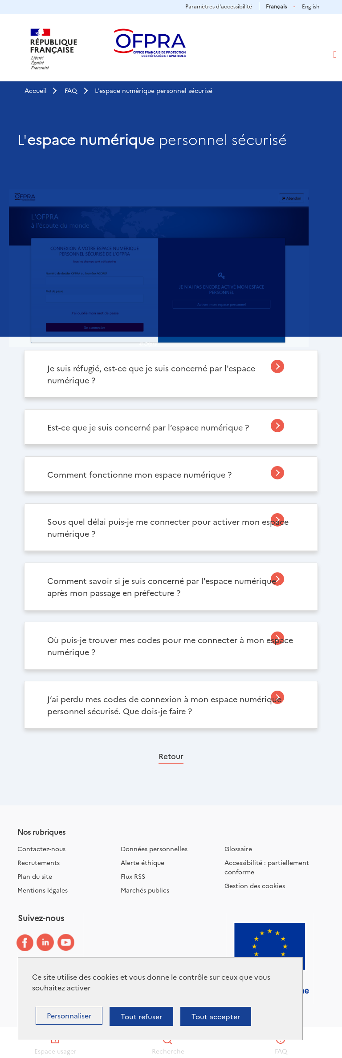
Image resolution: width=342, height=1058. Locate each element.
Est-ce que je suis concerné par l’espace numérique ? (148, 427)
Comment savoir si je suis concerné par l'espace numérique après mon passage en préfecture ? (161, 586)
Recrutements (38, 862)
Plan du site (34, 876)
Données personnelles (154, 848)
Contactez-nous (41, 848)
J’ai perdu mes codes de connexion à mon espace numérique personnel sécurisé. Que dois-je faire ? (164, 704)
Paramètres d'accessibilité (218, 6)
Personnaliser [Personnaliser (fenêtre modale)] (69, 1015)
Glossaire (238, 848)
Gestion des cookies (254, 885)
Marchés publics (145, 889)
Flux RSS (133, 876)
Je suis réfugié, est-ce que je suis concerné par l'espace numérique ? (151, 374)
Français (276, 6)
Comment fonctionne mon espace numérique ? (139, 474)
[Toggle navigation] (335, 54)
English (310, 6)
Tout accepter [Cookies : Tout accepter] (215, 1016)
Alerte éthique (142, 862)
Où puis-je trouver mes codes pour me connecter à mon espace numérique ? (170, 645)
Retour (171, 756)
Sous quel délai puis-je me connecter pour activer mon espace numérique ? (168, 527)
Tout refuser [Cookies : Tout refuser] (141, 1016)
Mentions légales (42, 889)
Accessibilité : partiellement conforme (266, 867)
